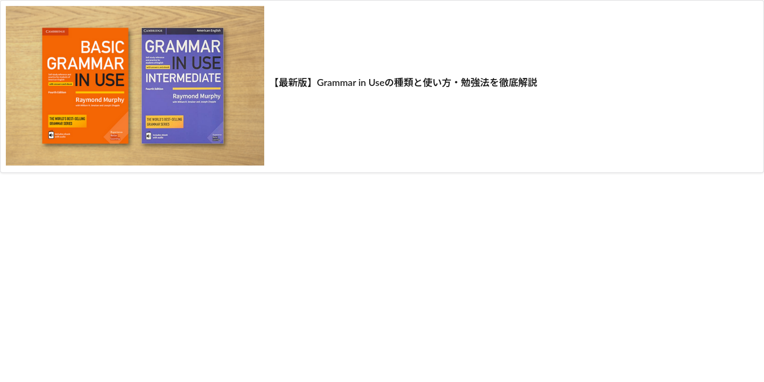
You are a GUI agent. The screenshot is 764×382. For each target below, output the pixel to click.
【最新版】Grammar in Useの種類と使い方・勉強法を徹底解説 (403, 82)
